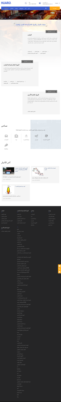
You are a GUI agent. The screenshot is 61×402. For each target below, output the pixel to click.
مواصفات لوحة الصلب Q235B (23, 258)
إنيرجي (35, 139)
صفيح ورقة (19, 366)
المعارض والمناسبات (21, 282)
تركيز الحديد (12, 81)
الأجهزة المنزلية (45, 139)
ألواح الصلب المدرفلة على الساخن (23, 295)
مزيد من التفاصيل (51, 31)
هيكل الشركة (19, 325)
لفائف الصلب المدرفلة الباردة (23, 269)
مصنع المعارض (20, 344)
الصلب (30, 35)
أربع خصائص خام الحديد (21, 256)
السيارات (6, 139)
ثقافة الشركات (20, 273)
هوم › (2, 18)
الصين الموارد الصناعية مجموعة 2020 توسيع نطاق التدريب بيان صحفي (21, 160)
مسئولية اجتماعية (20, 301)
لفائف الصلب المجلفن (21, 340)
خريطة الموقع (20, 376)
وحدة (16, 9)
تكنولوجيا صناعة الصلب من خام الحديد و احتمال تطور (23, 240)
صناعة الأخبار (19, 312)
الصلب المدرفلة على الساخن (33, 53)
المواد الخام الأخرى (33, 95)
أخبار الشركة (19, 228)
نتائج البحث (19, 374)
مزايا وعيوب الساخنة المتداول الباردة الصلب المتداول (23, 253)
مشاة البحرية (25, 139)
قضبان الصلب (36, 51)
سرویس (21, 9)
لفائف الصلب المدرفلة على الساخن (24, 267)
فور (17, 379)
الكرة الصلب (6, 83)
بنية (16, 139)
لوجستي (18, 327)
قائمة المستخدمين (20, 237)
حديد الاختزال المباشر (20, 81)
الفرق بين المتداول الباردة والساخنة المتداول (24, 249)
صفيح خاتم (19, 361)
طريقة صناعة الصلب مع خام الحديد (50, 159)
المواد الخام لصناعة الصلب (11, 65)
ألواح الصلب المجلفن (21, 355)
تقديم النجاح (19, 383)
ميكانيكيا (55, 139)
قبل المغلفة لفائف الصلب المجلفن (23, 372)
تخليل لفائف (19, 353)
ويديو (18, 331)
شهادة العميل (19, 303)
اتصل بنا (54, 8)
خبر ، (29, 9)
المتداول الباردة (42, 53)
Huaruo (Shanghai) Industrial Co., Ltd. (14, 393)
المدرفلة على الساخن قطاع (22, 338)
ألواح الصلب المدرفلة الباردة (22, 297)
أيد (25, 9)
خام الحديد (5, 81)
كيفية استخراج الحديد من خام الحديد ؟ (24, 244)
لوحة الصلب (30, 51)
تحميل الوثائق (19, 280)
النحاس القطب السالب (31, 111)
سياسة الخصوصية (20, 381)
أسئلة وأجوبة (19, 310)
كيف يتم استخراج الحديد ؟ (20, 177)
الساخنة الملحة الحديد (14, 83)
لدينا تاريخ (19, 370)
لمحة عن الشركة (20, 222)
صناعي (11, 9)
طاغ (18, 385)
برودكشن (6, 9)
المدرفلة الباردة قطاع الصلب (22, 321)
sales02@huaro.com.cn (48, 3)
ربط (18, 387)
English (57, 3)
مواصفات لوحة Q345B (21, 293)
